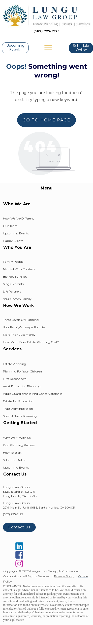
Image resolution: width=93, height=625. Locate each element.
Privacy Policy (64, 576)
